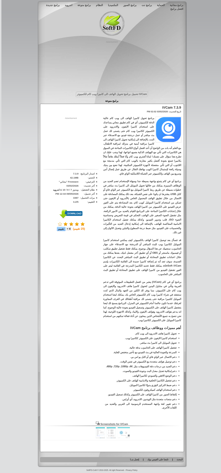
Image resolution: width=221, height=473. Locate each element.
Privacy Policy (130, 470)
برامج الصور (128, 5)
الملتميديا (112, 5)
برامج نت (145, 5)
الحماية (159, 5)
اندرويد (67, 5)
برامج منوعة (82, 5)
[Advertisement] (110, 65)
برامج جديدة (51, 5)
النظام (98, 5)
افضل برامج (175, 8)
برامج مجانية (175, 5)
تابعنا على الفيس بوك (156, 459)
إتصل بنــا (133, 459)
